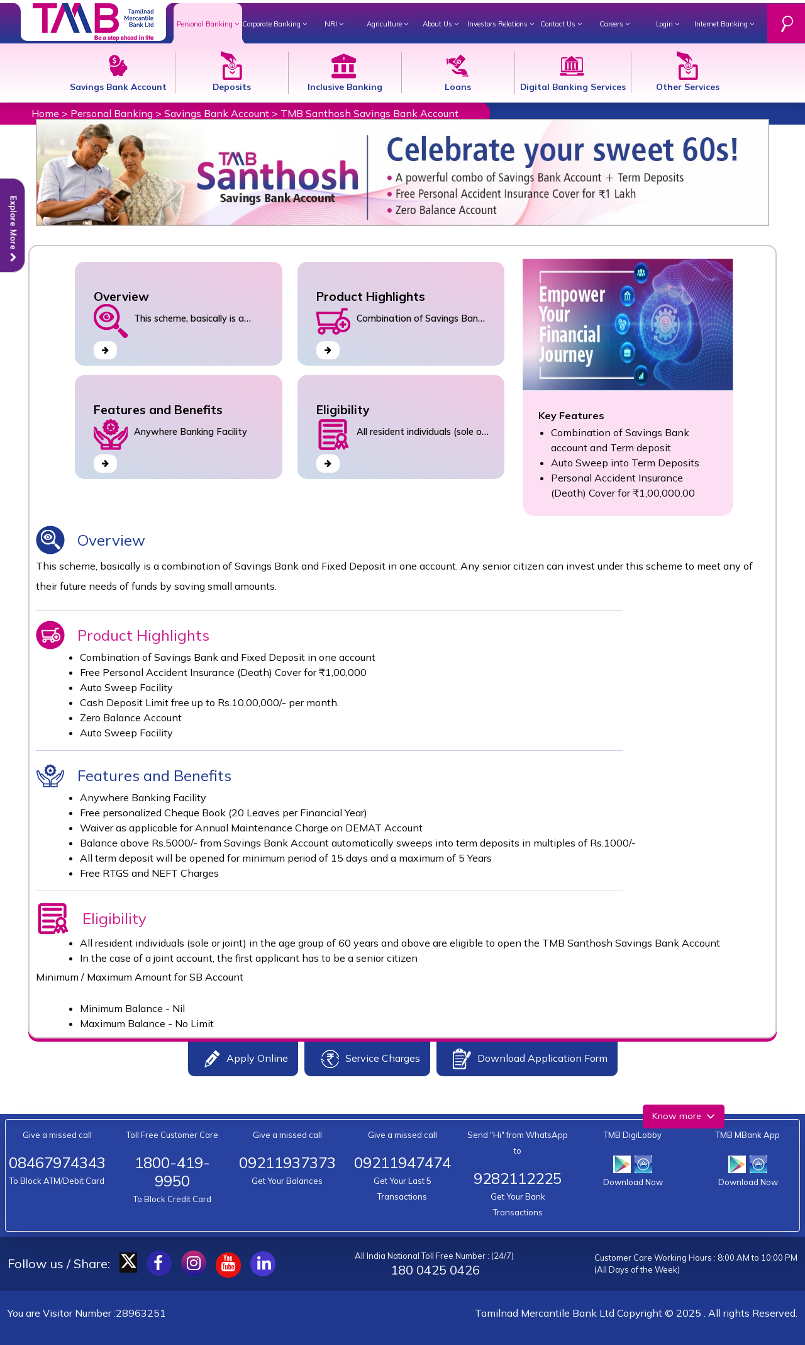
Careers (614, 24)
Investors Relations (500, 24)
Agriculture (387, 24)
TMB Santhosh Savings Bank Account (369, 113)
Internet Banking (724, 24)
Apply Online (246, 1058)
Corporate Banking (274, 24)
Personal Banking (208, 24)
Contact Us (561, 24)
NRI (334, 24)
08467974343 (57, 1162)
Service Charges (370, 1059)
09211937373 (287, 1162)
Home (45, 113)
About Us (440, 24)
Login (667, 24)
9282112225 (518, 1178)
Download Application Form (530, 1059)
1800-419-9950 (172, 1171)
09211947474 (402, 1162)
